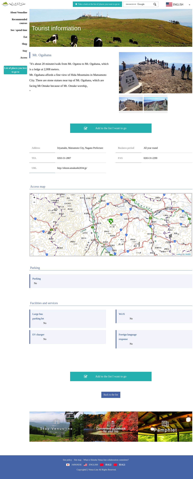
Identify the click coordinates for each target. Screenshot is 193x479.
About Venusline (18, 12)
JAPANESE (76, 465)
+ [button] (34, 198)
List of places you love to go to (15, 70)
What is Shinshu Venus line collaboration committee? (106, 460)
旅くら (56, 426)
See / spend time (19, 30)
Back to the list (111, 394)
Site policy (67, 460)
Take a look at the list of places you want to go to (97, 4)
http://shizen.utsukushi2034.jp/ (72, 168)
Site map (77, 460)
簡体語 (108, 465)
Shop (24, 44)
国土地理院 (186, 254)
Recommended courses (19, 21)
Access (23, 57)
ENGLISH (93, 465)
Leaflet (178, 254)
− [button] (34, 202)
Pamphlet (165, 426)
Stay (25, 51)
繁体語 (122, 465)
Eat (25, 37)
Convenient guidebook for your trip (111, 426)
